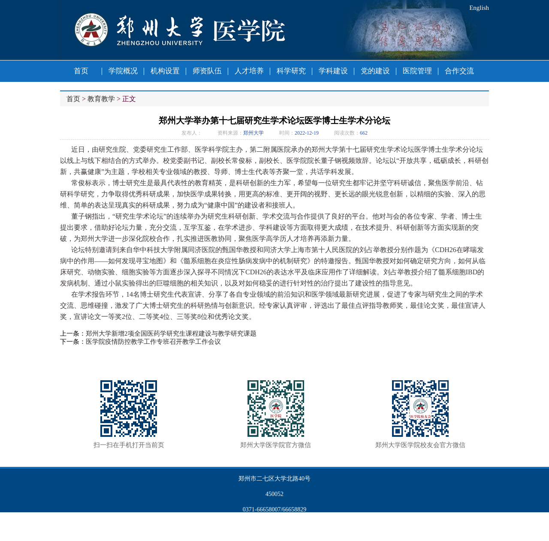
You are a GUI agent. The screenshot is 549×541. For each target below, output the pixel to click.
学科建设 (333, 71)
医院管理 (417, 71)
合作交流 (459, 71)
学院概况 (123, 71)
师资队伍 (207, 71)
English (479, 7)
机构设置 (165, 71)
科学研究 (291, 71)
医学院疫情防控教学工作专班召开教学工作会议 (153, 341)
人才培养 (249, 71)
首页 (81, 71)
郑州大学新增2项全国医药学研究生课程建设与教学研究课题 (171, 333)
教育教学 (101, 98)
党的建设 (375, 71)
